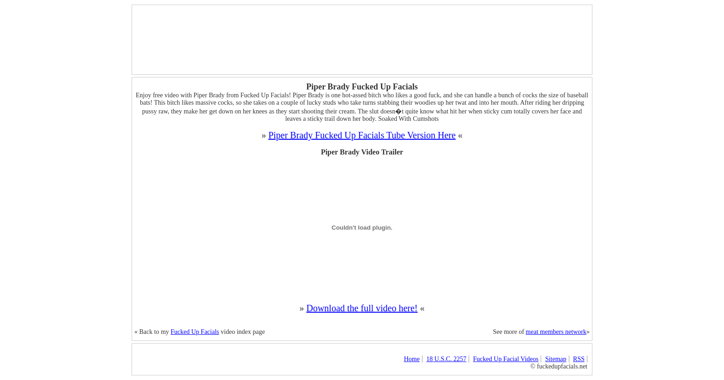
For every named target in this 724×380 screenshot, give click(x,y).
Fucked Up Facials (195, 331)
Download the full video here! (361, 308)
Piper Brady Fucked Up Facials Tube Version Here (362, 135)
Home (412, 359)
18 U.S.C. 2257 (446, 359)
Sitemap (556, 359)
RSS (579, 359)
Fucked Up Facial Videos (506, 359)
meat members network (556, 331)
